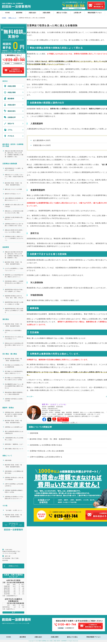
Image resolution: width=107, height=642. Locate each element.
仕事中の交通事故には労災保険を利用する (14, 484)
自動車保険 (8, 460)
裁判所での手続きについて (13, 193)
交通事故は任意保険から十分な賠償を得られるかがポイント (14, 497)
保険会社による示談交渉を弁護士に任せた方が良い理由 (14, 212)
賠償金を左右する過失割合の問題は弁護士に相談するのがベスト (14, 345)
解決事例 (19, 12)
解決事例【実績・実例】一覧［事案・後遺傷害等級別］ (13, 184)
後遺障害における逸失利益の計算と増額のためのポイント (14, 275)
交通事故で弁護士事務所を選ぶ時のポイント (14, 218)
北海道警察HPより (12, 595)
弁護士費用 (46, 12)
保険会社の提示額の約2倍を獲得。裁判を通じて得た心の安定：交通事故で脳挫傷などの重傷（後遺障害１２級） (14, 153)
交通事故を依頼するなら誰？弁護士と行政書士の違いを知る (14, 224)
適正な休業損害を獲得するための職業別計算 (14, 432)
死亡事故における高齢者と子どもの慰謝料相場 (14, 366)
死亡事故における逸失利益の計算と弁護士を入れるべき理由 (14, 378)
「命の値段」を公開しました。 (14, 510)
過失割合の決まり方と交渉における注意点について (14, 337)
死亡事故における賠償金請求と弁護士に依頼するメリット (14, 372)
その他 (4, 505)
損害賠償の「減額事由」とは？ (14, 444)
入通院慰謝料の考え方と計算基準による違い (14, 438)
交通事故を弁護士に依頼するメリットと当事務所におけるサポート (14, 238)
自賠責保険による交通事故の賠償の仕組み (14, 472)
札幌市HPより (10, 609)
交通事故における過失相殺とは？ (13, 331)
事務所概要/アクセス (95, 12)
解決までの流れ (62, 12)
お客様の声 (77, 12)
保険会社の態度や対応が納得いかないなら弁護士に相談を (14, 231)
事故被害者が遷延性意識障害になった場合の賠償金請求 (14, 393)
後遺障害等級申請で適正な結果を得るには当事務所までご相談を (14, 310)
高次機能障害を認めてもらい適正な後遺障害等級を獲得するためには (14, 386)
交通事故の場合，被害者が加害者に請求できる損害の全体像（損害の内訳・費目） (14, 414)
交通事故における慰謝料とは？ (14, 427)
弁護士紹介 (32, 12)
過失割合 (5, 319)
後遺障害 (5, 247)
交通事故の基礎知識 (9, 163)
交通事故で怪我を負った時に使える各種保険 (14, 478)
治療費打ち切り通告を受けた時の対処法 (14, 205)
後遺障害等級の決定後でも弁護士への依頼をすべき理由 (14, 303)
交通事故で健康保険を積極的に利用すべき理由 (14, 491)
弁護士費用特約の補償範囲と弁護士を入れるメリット (14, 199)
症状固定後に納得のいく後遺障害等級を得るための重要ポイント (14, 283)
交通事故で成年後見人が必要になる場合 (14, 399)
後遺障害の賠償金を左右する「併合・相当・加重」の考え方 (14, 296)
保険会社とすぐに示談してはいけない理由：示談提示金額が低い (14, 176)
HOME (7, 12)
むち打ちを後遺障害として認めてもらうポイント (14, 269)
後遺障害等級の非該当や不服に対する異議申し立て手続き (14, 290)
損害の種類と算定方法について (14, 448)
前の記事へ (30, 396)
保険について (7, 455)
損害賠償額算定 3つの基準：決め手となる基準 (14, 169)
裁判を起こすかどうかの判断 (13, 189)
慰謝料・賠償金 (8, 407)
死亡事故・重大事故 (9, 354)
